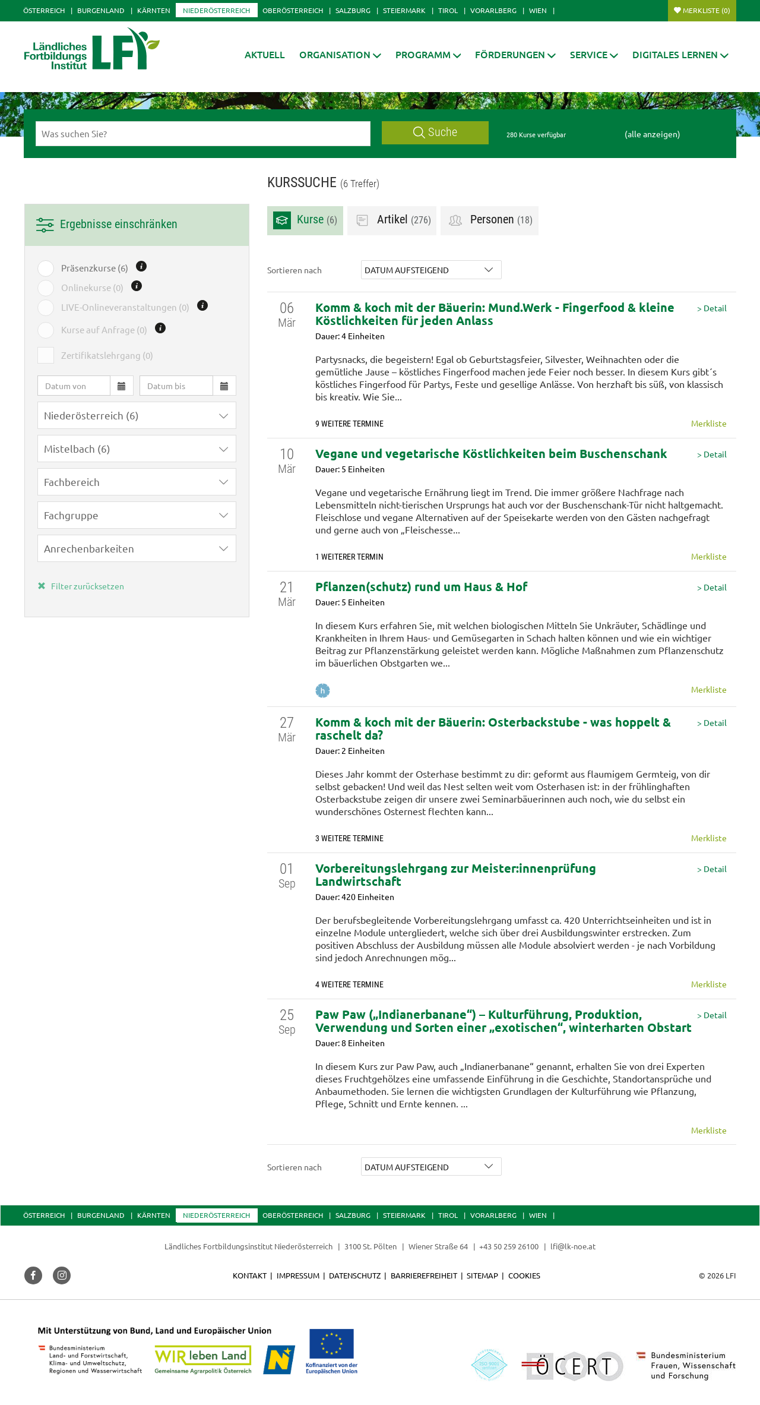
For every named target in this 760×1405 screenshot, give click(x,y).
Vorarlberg (493, 10)
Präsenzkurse (94, 268)
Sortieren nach (294, 269)
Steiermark (404, 10)
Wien (538, 10)
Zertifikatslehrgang (107, 355)
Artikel (392, 220)
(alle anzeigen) (652, 133)
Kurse (305, 220)
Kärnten (153, 10)
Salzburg (352, 10)
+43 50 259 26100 (509, 1246)
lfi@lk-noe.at (573, 1246)
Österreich (44, 10)
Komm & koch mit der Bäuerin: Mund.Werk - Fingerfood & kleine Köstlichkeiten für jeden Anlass (494, 313)
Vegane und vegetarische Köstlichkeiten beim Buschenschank (491, 453)
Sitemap (482, 1275)
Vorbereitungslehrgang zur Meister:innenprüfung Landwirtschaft (455, 874)
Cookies (524, 1275)
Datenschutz (355, 1275)
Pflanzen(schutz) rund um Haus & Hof (421, 586)
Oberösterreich (292, 10)
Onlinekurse (92, 287)
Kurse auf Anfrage (104, 330)
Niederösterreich (216, 10)
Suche (435, 132)
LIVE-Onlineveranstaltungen (125, 307)
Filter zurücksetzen (80, 585)
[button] (340, 54)
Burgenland (101, 10)
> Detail (712, 308)
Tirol (448, 10)
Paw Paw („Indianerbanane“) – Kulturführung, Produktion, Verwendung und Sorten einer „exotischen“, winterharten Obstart (503, 1020)
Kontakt (250, 1275)
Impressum (298, 1275)
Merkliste (706, 10)
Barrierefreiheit (424, 1275)
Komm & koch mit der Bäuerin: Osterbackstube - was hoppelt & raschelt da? (493, 728)
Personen (489, 220)
